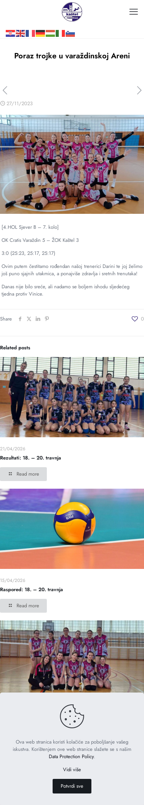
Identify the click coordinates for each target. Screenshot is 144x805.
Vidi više (72, 769)
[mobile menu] (133, 11)
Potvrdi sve (72, 786)
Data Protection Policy (71, 756)
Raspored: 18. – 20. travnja (31, 589)
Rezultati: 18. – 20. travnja (30, 457)
